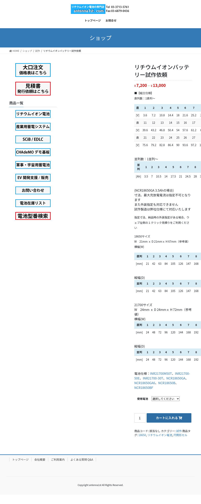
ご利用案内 (58, 459)
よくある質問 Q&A (81, 459)
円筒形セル (180, 435)
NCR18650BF (143, 387)
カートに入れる (167, 417)
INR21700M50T (161, 373)
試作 (179, 431)
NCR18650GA (175, 378)
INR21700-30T (153, 378)
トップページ (20, 459)
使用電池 (142, 399)
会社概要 (39, 459)
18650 (142, 435)
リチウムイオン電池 (159, 435)
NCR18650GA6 (144, 382)
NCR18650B (166, 382)
